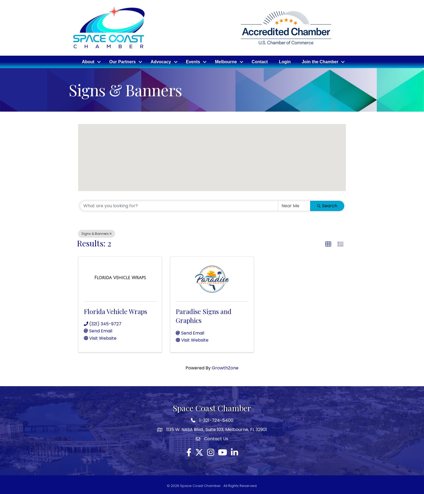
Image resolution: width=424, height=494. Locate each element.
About (88, 61)
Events (193, 61)
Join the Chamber (320, 61)
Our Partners (122, 61)
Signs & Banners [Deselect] (96, 233)
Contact (260, 61)
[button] (216, 165)
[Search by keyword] (179, 206)
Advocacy (161, 61)
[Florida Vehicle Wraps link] (120, 278)
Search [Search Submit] (327, 206)
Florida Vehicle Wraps (115, 311)
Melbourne (226, 61)
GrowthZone (225, 368)
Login (285, 61)
